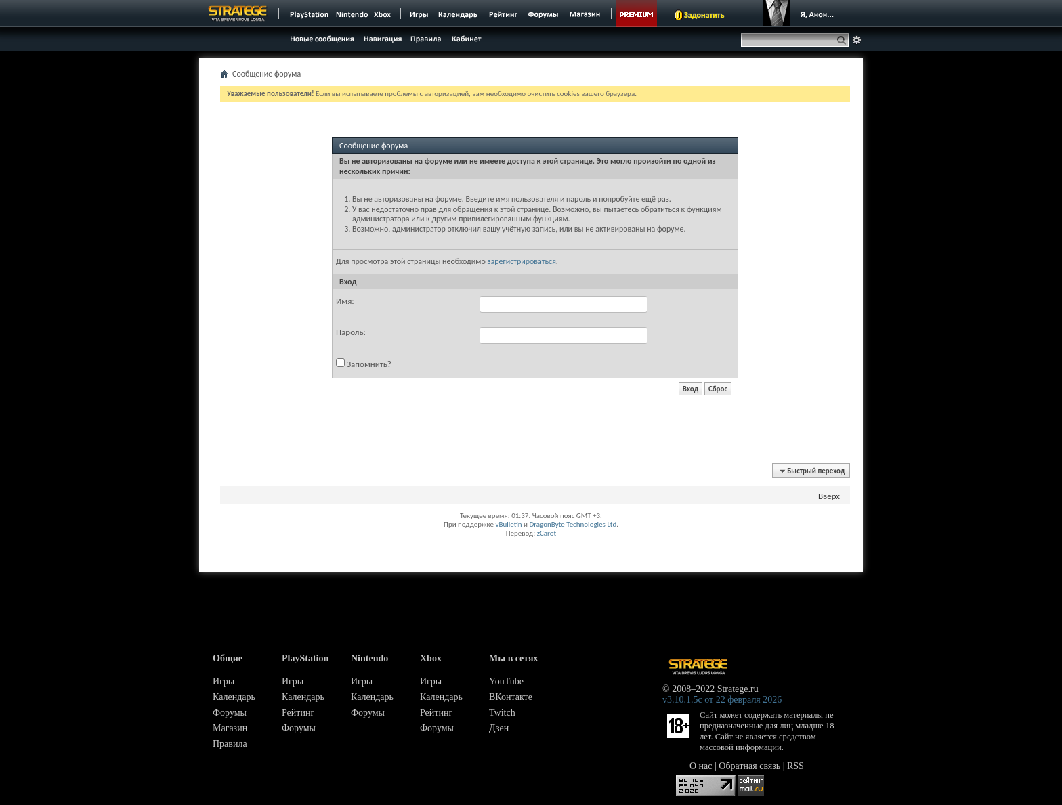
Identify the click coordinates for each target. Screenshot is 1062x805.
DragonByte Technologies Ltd (572, 524)
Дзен (499, 728)
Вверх (829, 496)
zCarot (547, 533)
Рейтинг (298, 713)
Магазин (230, 728)
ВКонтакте (510, 697)
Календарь (234, 697)
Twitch (502, 713)
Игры (223, 681)
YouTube (506, 681)
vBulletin (508, 524)
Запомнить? (363, 363)
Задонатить (704, 15)
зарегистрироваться (521, 261)
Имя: (345, 301)
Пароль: (351, 332)
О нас (701, 766)
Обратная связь (749, 766)
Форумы (230, 713)
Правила (230, 744)
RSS (795, 766)
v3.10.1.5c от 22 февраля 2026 (722, 700)
